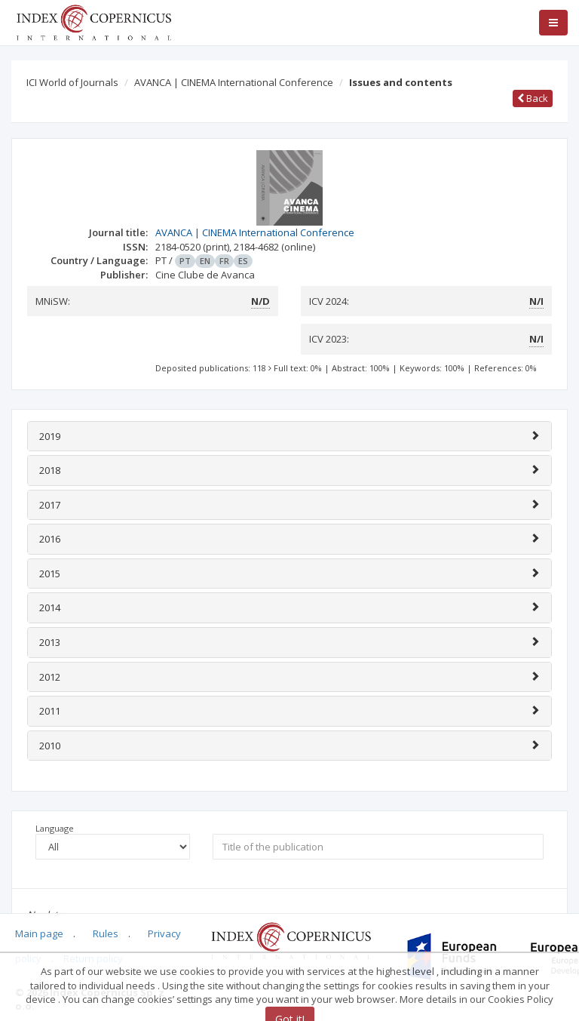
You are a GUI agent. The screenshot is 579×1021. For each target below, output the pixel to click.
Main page (39, 933)
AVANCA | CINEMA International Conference (233, 82)
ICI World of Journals (72, 82)
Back (532, 98)
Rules (105, 933)
